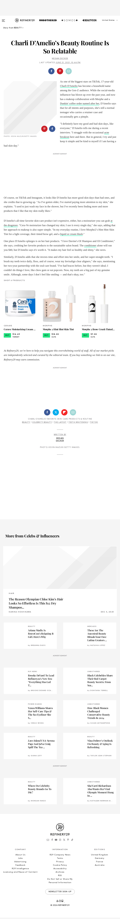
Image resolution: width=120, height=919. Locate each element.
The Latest (60, 424)
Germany (99, 860)
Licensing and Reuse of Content (20, 873)
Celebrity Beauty (42, 424)
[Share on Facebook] (51, 71)
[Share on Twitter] (56, 413)
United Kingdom (99, 856)
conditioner (90, 246)
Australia (100, 866)
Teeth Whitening (78, 424)
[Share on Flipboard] (64, 413)
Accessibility (60, 870)
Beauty (26, 424)
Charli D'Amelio (69, 85)
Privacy (60, 863)
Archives (60, 873)
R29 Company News (60, 856)
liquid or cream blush (71, 235)
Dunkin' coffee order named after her (79, 103)
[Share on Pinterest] (60, 71)
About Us (20, 856)
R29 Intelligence (20, 870)
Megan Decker (60, 59)
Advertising (20, 863)
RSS (60, 877)
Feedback (20, 866)
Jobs (20, 860)
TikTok (94, 424)
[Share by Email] (68, 71)
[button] (104, 23)
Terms (60, 860)
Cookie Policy (60, 866)
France (99, 863)
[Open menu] (3, 19)
